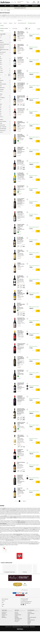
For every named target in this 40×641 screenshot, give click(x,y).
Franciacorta (30, 612)
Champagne (16, 617)
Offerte (26, 5)
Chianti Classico (23, 521)
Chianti (19, 521)
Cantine (19, 5)
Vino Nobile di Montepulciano (20, 522)
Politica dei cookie (32, 626)
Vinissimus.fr (4, 613)
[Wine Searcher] (20, 584)
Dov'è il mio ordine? (25, 598)
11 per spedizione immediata (34, 359)
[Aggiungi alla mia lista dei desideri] (27, 32)
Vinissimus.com (4, 612)
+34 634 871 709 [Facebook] (24, 600)
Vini (5, 5)
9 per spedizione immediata (34, 227)
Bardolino (29, 622)
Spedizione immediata (31, 23)
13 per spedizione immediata (34, 265)
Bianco (15, 23)
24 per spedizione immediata (34, 398)
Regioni (2, 10)
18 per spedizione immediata (34, 279)
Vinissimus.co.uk (4, 614)
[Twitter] (25, 605)
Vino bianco (16, 613)
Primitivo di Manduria (31, 613)
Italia (5, 10)
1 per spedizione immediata (34, 452)
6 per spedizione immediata (34, 98)
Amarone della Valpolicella (32, 617)
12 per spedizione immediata (34, 34)
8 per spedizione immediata (34, 252)
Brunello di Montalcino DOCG (22, 23)
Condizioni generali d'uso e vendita (17, 626)
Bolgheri (29, 618)
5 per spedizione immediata (34, 477)
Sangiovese (10, 23)
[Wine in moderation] (20, 595)
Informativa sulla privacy (25, 626)
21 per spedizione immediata (34, 85)
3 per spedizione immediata (34, 72)
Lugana (29, 614)
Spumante (12, 5)
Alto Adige (29, 621)
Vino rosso (16, 612)
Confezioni (34, 5)
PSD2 (14, 593)
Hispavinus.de (4, 617)
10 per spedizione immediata (34, 137)
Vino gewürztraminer (18, 614)
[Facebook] (23, 605)
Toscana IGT (5, 23)
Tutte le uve (16, 621)
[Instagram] (21, 605)
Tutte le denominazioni (18, 618)
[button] (34, 2)
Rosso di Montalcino (32, 543)
